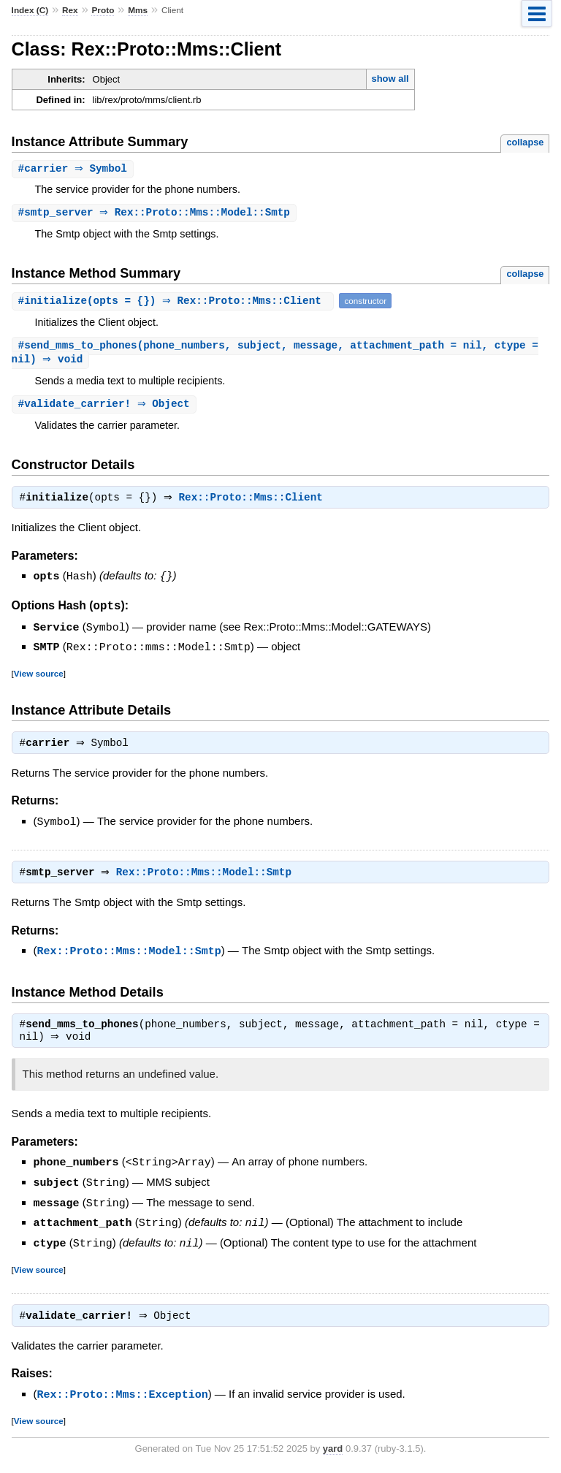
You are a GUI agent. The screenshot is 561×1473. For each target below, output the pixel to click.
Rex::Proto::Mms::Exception (122, 1397)
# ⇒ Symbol (74, 169)
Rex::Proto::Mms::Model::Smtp (207, 877)
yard (333, 1451)
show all (389, 78)
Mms (138, 10)
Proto (102, 10)
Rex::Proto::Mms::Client (255, 503)
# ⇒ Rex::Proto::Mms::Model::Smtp (156, 214)
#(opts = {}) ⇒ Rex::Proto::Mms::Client (175, 302)
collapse (524, 142)
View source (39, 676)
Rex (70, 10)
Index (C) (30, 10)
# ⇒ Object (106, 407)
